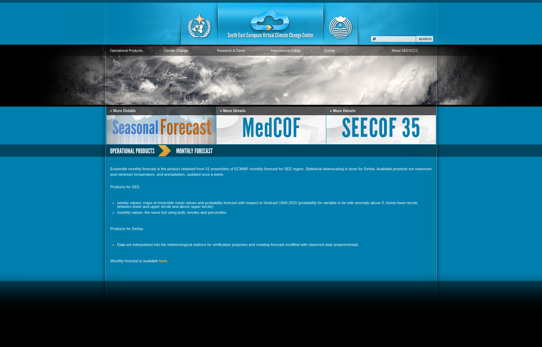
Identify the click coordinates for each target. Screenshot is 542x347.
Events (329, 51)
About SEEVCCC (405, 51)
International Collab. (286, 51)
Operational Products (126, 51)
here (163, 261)
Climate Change (175, 51)
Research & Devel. (231, 51)
